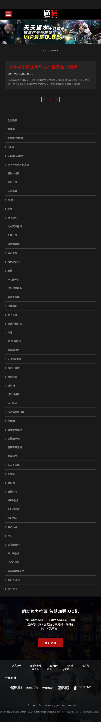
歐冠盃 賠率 (12, 544)
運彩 (8, 535)
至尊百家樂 (12, 297)
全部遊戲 (11, 120)
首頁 (44, 50)
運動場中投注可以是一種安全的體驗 (43, 66)
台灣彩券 (11, 191)
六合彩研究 (12, 261)
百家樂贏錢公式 (14, 571)
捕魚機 (10, 482)
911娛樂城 (12, 553)
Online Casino (14, 155)
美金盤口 (11, 456)
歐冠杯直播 (12, 367)
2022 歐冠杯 (13, 341)
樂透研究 (11, 376)
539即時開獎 (13, 359)
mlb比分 (11, 403)
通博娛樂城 (12, 244)
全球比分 (11, 235)
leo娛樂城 (12, 279)
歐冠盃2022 (13, 580)
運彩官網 (11, 253)
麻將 (8, 270)
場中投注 (54, 50)
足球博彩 (11, 306)
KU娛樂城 (11, 500)
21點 (9, 199)
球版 (8, 208)
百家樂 (10, 129)
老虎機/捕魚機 (14, 138)
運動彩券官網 (13, 447)
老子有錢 (11, 314)
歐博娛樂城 (12, 438)
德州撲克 (11, 518)
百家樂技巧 (12, 350)
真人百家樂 (12, 465)
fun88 (9, 146)
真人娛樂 (16, 665)
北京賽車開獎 (13, 226)
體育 (49, 669)
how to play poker (17, 164)
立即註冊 (50, 643)
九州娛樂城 (12, 509)
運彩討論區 (12, 173)
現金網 (10, 420)
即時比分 (11, 527)
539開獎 (11, 217)
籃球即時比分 (13, 429)
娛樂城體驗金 (13, 288)
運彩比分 (11, 182)
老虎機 (10, 473)
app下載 (64, 669)
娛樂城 (10, 385)
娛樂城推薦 (12, 394)
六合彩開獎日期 (14, 412)
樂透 (8, 332)
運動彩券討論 (13, 323)
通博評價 (11, 491)
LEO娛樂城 (12, 562)
